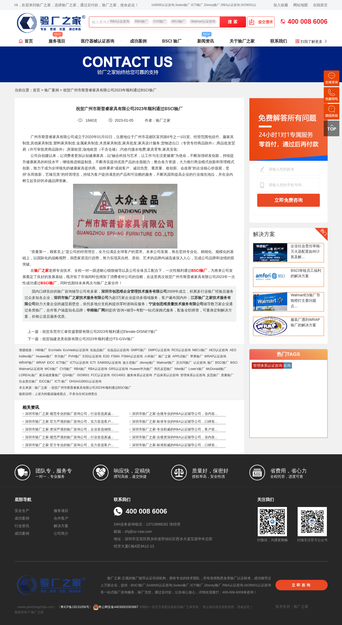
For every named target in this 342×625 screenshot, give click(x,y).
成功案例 (138, 41)
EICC (51, 362)
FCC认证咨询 (100, 375)
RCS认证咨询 (180, 350)
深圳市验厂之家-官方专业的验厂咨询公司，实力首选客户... (69, 445)
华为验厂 (60, 356)
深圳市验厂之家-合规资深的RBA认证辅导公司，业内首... (175, 437)
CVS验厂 (159, 21)
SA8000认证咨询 (109, 362)
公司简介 (61, 533)
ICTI (93, 362)
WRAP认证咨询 (215, 356)
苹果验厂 (196, 356)
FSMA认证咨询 (131, 356)
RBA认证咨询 (119, 21)
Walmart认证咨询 (203, 21)
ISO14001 (118, 375)
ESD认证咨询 (92, 356)
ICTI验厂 (62, 362)
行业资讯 (22, 526)
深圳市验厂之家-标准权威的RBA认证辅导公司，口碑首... (175, 445)
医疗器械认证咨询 (97, 41)
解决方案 (264, 234)
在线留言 (320, 5)
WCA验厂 (178, 21)
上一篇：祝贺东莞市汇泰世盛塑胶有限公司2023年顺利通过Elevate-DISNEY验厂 (93, 331)
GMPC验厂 (138, 350)
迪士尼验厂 (130, 362)
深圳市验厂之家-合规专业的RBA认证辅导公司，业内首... (175, 414)
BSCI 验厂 (172, 41)
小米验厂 (150, 356)
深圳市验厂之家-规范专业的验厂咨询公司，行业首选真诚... (69, 414)
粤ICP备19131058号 (75, 607)
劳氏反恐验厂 (163, 369)
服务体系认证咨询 (139, 375)
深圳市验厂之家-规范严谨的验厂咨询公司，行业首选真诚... (69, 437)
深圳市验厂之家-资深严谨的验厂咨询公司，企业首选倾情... (69, 429)
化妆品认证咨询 (118, 350)
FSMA (115, 356)
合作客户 (61, 518)
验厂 (210, 362)
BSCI (234, 362)
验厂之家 (164, 356)
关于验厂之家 (242, 41)
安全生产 (22, 511)
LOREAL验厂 (28, 375)
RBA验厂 (141, 21)
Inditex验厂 (26, 356)
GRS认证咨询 (118, 369)
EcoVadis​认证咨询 (76, 350)
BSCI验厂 (222, 362)
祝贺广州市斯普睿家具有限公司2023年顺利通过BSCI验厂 (91, 388)
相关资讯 (30, 407)
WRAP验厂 (27, 362)
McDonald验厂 (216, 369)
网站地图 (300, 5)
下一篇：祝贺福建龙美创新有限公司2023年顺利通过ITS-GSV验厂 (81, 339)
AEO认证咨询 (218, 350)
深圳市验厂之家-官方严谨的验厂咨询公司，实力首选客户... (69, 421)
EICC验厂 (46, 381)
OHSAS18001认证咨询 (85, 381)
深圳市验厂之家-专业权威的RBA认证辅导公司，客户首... (175, 429)
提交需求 (261, 22)
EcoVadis (55, 350)
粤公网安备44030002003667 (115, 607)
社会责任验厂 (28, 381)
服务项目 (57, 39)
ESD (106, 356)
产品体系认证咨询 (166, 375)
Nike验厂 (181, 369)
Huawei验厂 (44, 356)
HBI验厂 (41, 350)
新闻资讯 (205, 39)
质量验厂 (227, 375)
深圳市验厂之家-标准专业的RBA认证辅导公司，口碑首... (175, 421)
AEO (233, 350)
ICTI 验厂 (61, 381)
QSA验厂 (69, 375)
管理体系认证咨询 (192, 375)
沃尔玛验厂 (184, 362)
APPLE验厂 (180, 356)
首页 (29, 41)
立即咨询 (301, 585)
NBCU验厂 (199, 350)
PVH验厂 (74, 356)
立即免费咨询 (288, 200)
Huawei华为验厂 (141, 369)
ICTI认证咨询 (79, 362)
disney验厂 (147, 362)
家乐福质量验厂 (50, 375)
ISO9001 (83, 375)
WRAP (41, 362)
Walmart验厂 (166, 362)
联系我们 (278, 41)
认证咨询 (199, 362)
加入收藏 (280, 5)
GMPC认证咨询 (159, 350)
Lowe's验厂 (197, 369)
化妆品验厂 (98, 350)
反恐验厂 (213, 375)
